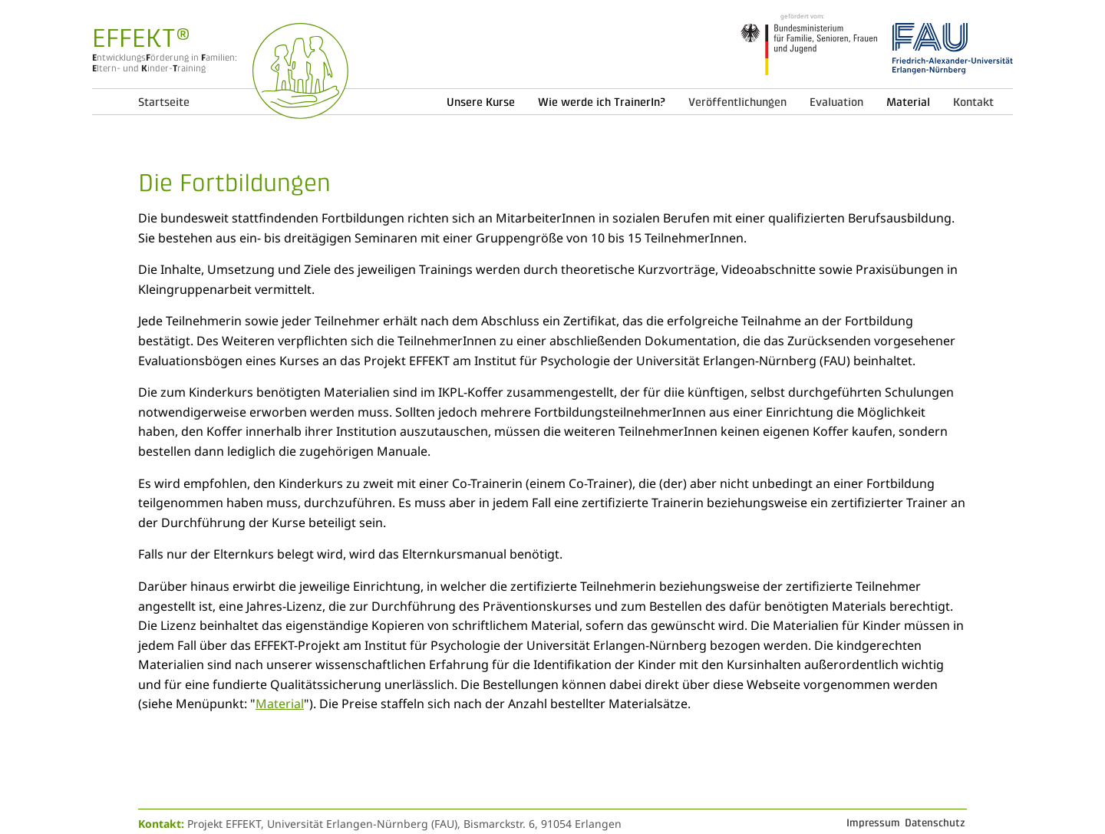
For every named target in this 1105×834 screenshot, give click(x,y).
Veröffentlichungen (737, 101)
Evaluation (836, 101)
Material (280, 703)
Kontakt (973, 101)
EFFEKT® (141, 37)
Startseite (164, 101)
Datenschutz (935, 822)
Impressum (873, 822)
